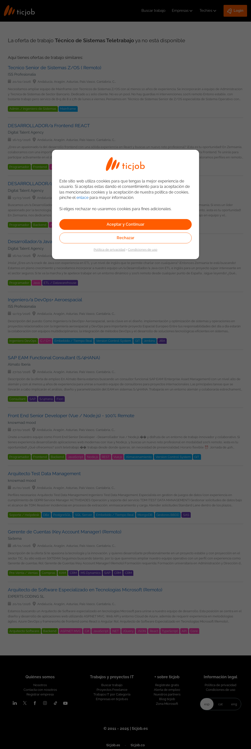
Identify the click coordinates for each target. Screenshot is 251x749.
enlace (82, 197)
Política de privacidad (109, 249)
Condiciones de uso (142, 249)
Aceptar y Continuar (125, 224)
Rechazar (125, 238)
